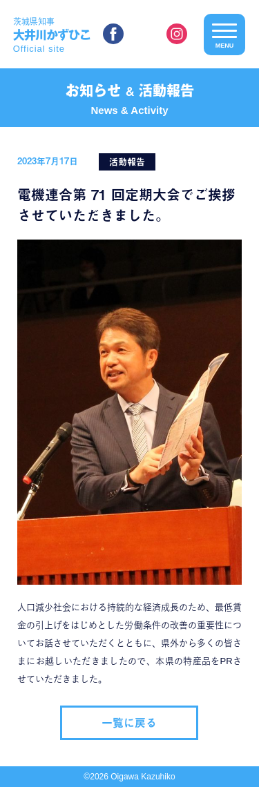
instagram (176, 33)
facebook (113, 33)
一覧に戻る (129, 722)
